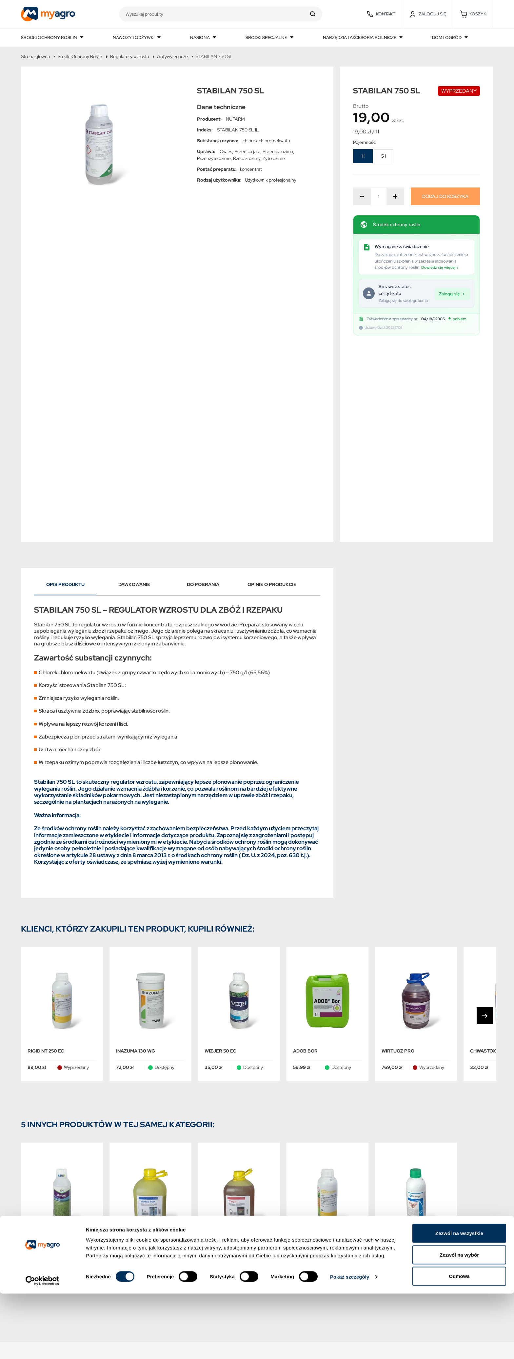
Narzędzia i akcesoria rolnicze (360, 37)
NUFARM (235, 119)
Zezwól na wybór (459, 1320)
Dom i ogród (447, 37)
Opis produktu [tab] (65, 403)
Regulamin (129, 1236)
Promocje (32, 1207)
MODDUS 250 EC (400, 1065)
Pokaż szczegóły (349, 1342)
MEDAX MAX (130, 1065)
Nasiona (200, 37)
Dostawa (127, 1207)
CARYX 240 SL (221, 1065)
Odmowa (459, 1341)
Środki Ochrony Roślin (80, 56)
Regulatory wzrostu (129, 56)
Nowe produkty (39, 1221)
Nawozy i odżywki (134, 37)
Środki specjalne (267, 37)
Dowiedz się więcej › (439, 267)
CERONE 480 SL (46, 1065)
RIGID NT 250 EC (46, 869)
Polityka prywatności (141, 1221)
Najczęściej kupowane (47, 1236)
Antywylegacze (172, 56)
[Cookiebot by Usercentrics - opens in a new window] (42, 1346)
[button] (473, 14)
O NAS (125, 1250)
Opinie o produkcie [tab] (271, 403)
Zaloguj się (452, 293)
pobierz (456, 319)
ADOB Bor (305, 869)
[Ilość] (378, 196)
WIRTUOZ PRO (398, 869)
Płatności (128, 1265)
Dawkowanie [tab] (134, 403)
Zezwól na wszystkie (459, 1298)
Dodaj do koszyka (445, 196)
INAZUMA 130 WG (135, 869)
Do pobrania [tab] (203, 403)
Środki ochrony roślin (49, 37)
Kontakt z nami (134, 1279)
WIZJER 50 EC (220, 869)
